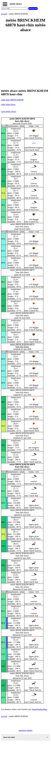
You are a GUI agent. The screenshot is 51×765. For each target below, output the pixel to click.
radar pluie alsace (8, 104)
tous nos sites (9, 737)
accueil (4, 14)
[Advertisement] (25, 60)
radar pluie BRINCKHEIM (12, 100)
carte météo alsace (8, 111)
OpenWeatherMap (39, 709)
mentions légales (25, 730)
